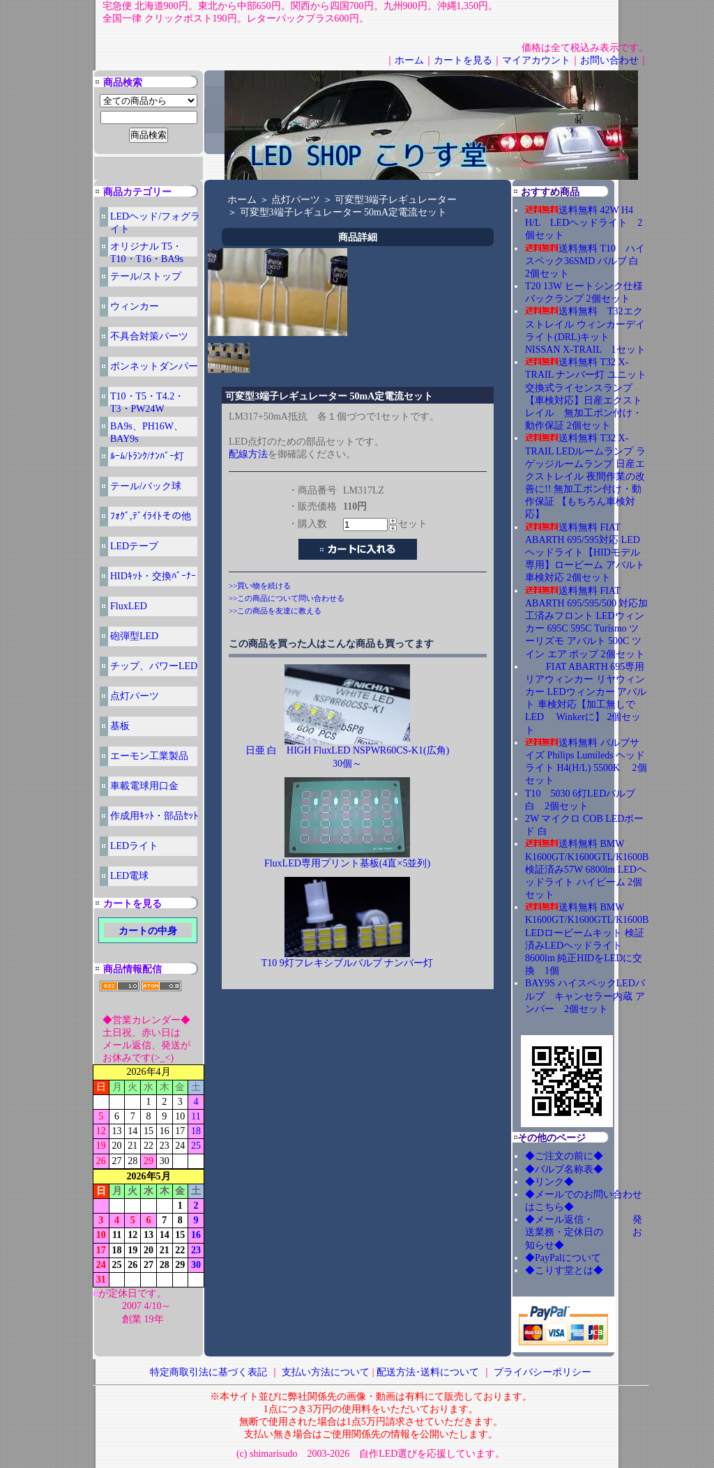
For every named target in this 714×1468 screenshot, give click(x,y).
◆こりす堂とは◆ (564, 1270)
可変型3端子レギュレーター (396, 199)
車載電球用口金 (144, 786)
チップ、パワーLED (153, 666)
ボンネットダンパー (154, 366)
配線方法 (248, 454)
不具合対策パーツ (149, 336)
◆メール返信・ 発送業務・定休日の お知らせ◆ (583, 1232)
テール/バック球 (145, 486)
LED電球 (129, 876)
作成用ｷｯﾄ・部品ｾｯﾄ (154, 816)
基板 (120, 726)
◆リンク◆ (549, 1182)
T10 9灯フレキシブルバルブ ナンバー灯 (347, 963)
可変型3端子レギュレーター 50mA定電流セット (344, 212)
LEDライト (134, 846)
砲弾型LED (134, 636)
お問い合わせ (609, 60)
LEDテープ (134, 546)
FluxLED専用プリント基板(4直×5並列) (347, 863)
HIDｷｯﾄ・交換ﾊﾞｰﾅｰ (153, 576)
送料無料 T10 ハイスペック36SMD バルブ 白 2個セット (586, 261)
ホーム (409, 60)
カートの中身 (148, 931)
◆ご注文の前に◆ (564, 1156)
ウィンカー (134, 306)
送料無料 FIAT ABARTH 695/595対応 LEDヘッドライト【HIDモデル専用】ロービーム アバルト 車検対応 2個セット (585, 552)
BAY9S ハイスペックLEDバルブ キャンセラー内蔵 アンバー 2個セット (585, 996)
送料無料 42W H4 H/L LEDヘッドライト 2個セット (583, 222)
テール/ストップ (145, 276)
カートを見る (463, 60)
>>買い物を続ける (260, 585)
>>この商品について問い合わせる (286, 598)
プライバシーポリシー (542, 1372)
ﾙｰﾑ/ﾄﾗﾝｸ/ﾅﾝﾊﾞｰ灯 (147, 456)
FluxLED (128, 606)
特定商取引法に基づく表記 (208, 1372)
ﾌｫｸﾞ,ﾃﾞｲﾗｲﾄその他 (150, 516)
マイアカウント (536, 60)
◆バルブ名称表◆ (564, 1169)
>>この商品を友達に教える (275, 610)
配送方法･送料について (428, 1372)
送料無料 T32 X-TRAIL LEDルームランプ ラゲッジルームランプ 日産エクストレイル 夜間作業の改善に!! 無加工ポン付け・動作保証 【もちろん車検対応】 (585, 476)
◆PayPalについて (563, 1258)
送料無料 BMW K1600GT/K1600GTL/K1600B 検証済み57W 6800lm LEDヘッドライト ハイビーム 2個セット (586, 869)
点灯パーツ (134, 696)
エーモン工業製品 (149, 756)
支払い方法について (326, 1372)
